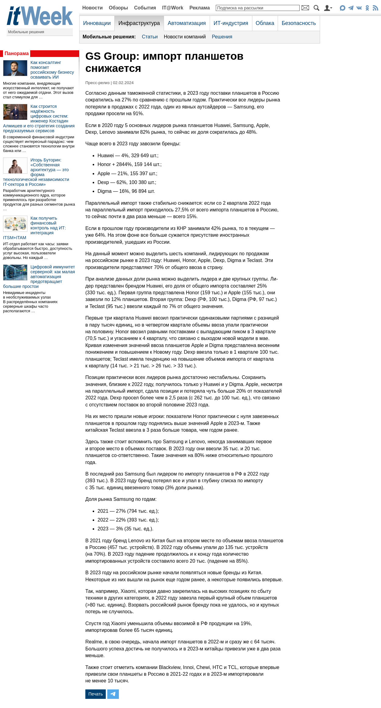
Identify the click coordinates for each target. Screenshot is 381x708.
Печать (95, 694)
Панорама (17, 53)
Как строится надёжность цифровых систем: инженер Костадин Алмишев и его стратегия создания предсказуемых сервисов (39, 118)
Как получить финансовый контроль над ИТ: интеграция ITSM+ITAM (34, 228)
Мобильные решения (26, 32)
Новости (92, 7)
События (145, 7)
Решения (222, 36)
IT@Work (172, 7)
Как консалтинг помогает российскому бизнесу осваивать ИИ (52, 70)
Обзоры (118, 7)
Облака (265, 23)
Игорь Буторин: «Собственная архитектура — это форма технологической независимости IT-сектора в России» (36, 172)
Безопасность (299, 23)
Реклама (199, 7)
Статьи (150, 36)
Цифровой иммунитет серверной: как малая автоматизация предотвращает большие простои (39, 276)
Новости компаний (185, 36)
